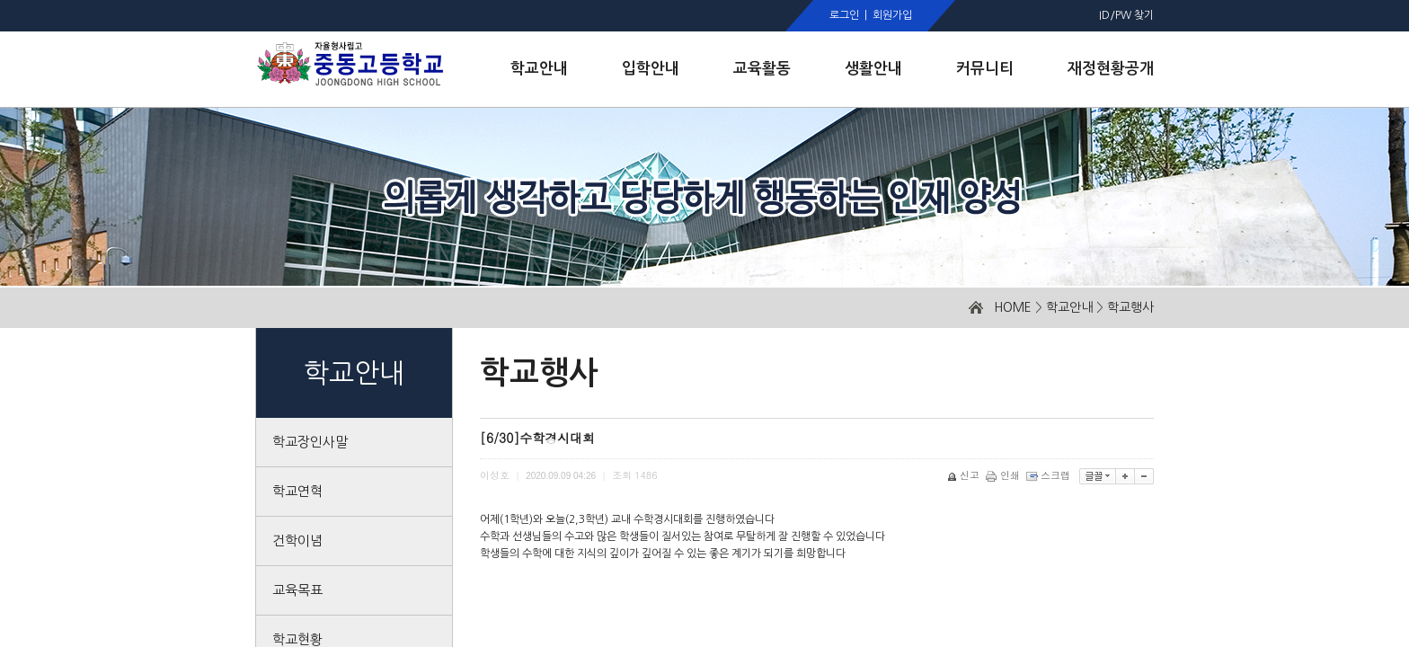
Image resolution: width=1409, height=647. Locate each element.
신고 (964, 475)
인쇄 (1004, 475)
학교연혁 (297, 491)
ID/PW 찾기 (1126, 15)
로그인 (844, 15)
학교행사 (1130, 307)
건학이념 (297, 540)
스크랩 (1049, 475)
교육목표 (297, 590)
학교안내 (1069, 307)
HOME (1013, 307)
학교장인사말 (310, 441)
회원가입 (892, 15)
